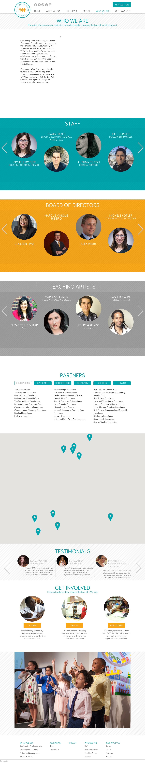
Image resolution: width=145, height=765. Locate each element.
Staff (86, 746)
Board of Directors (91, 749)
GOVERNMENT (42, 383)
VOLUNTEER (116, 625)
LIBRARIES (121, 383)
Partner (109, 756)
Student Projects (26, 756)
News (52, 746)
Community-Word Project (22, 10)
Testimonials (54, 749)
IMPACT (86, 11)
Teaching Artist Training (29, 749)
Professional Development (29, 753)
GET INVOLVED (122, 11)
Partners (88, 756)
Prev (3, 147)
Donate (32, 625)
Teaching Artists (91, 753)
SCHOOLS (102, 383)
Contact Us (4, 761)
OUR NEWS (71, 11)
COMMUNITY (82, 383)
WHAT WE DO (53, 11)
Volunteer (109, 753)
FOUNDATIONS (23, 383)
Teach (74, 625)
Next (141, 147)
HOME (37, 11)
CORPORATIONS (62, 383)
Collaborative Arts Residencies (31, 746)
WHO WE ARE (103, 11)
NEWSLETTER (122, 4)
